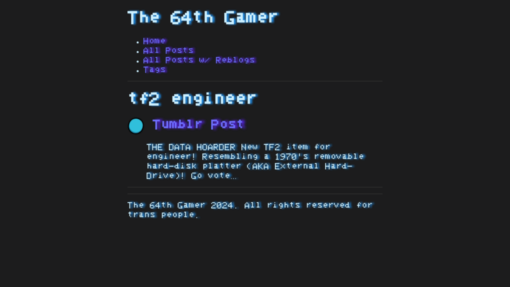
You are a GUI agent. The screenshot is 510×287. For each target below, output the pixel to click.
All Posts (168, 50)
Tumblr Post (186, 125)
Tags (154, 70)
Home (154, 41)
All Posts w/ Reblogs (199, 60)
